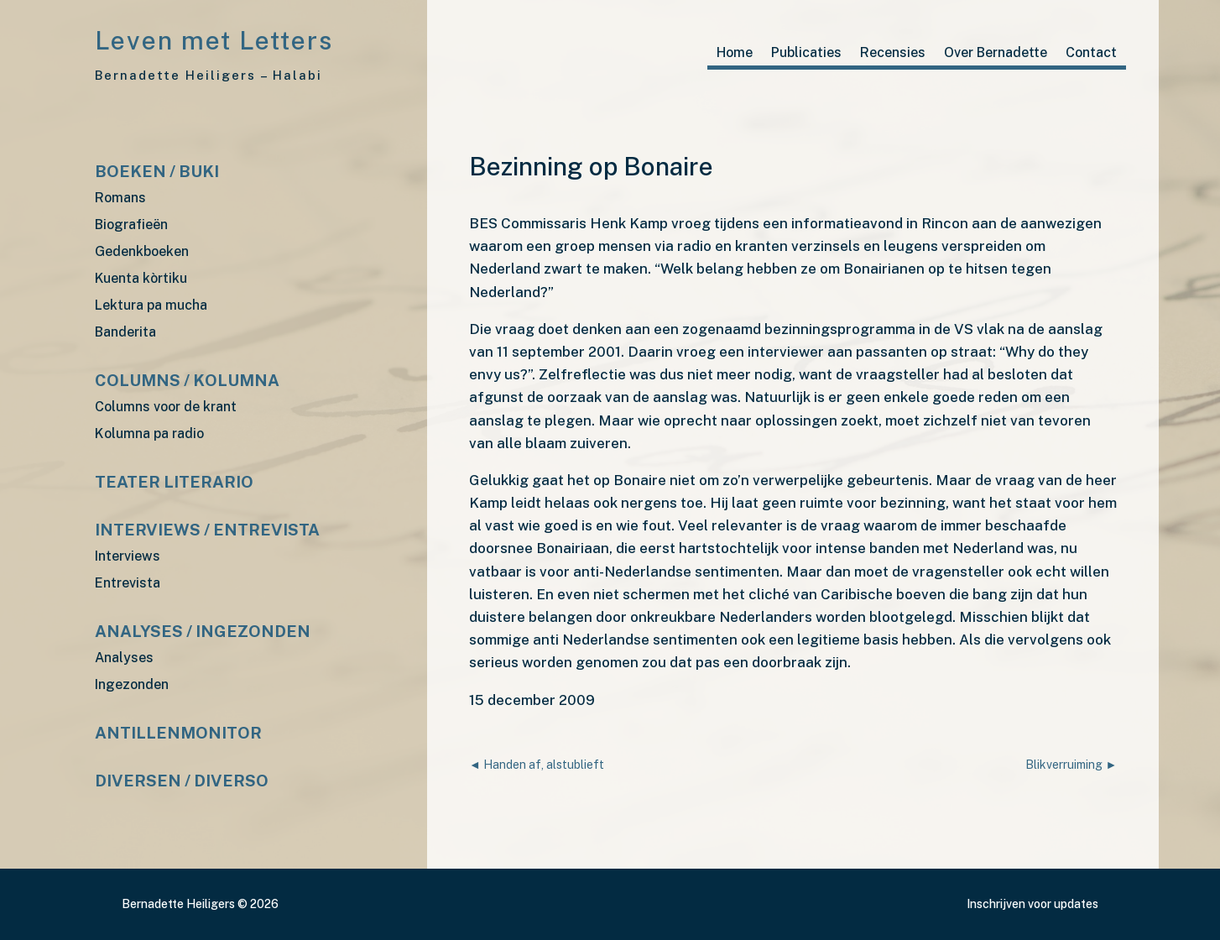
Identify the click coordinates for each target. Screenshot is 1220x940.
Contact (1091, 53)
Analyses (124, 658)
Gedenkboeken (142, 252)
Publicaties (806, 53)
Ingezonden (132, 685)
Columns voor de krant (166, 407)
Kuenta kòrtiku (141, 279)
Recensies (892, 53)
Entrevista (127, 584)
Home (735, 53)
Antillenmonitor (178, 734)
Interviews (127, 557)
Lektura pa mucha (151, 306)
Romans (120, 198)
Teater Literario (174, 483)
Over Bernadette (995, 53)
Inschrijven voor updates (1032, 904)
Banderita (125, 333)
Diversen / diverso (182, 782)
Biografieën (131, 225)
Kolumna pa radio (149, 434)
